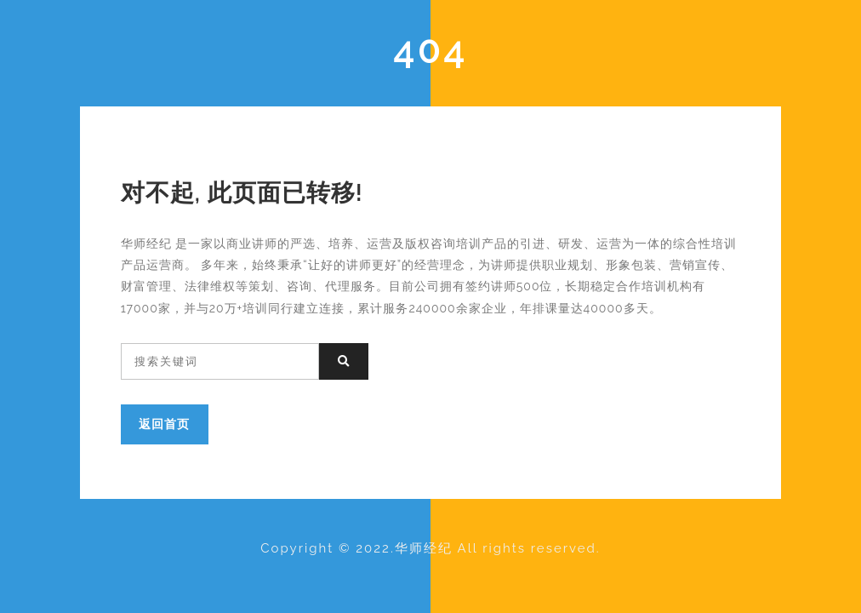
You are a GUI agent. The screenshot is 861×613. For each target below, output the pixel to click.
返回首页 (164, 423)
